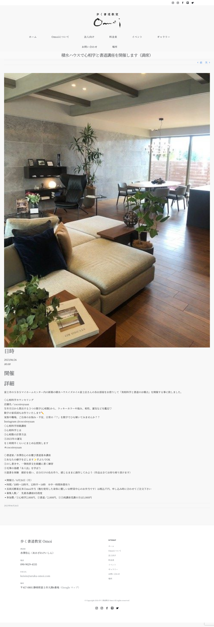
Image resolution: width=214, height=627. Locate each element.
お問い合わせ (114, 574)
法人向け (112, 555)
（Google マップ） (69, 587)
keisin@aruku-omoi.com (35, 576)
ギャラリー (113, 569)
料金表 (111, 560)
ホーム (111, 546)
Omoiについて (114, 550)
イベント (112, 564)
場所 (110, 578)
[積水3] (107, 210)
